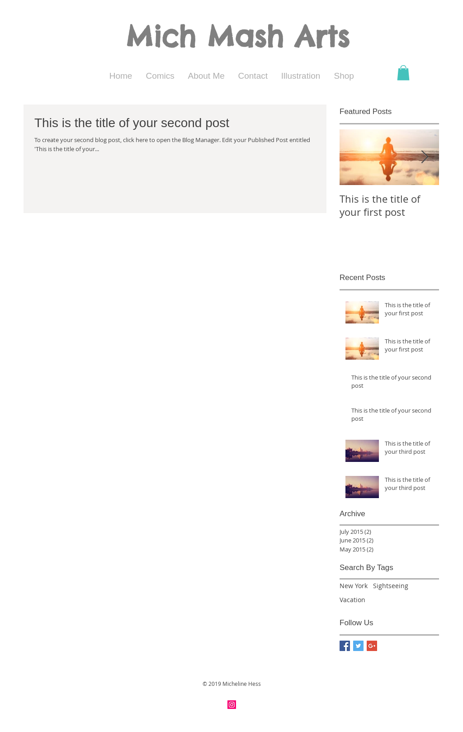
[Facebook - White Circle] (242, 704)
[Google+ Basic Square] (372, 646)
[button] (403, 72)
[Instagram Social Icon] (231, 704)
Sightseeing (390, 585)
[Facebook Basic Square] (345, 646)
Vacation (352, 599)
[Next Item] (424, 157)
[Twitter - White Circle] (252, 704)
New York (354, 585)
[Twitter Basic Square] (358, 646)
